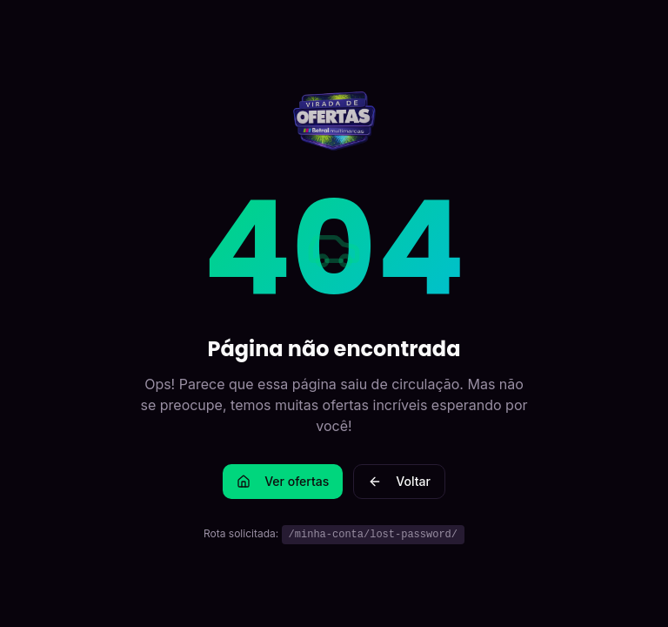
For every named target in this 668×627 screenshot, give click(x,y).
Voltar (399, 481)
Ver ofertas (283, 481)
